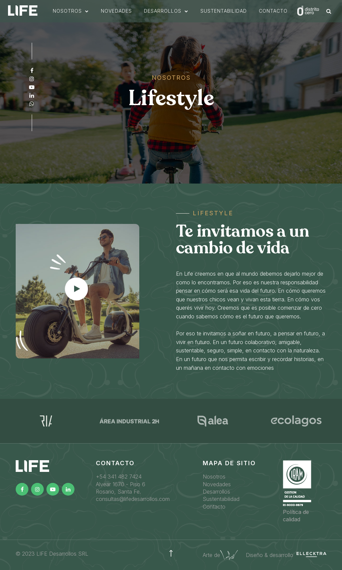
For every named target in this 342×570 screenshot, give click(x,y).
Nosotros (214, 476)
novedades (131, 15)
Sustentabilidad (221, 499)
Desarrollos (216, 491)
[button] (85, 16)
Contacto (288, 15)
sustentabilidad (238, 15)
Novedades (217, 484)
